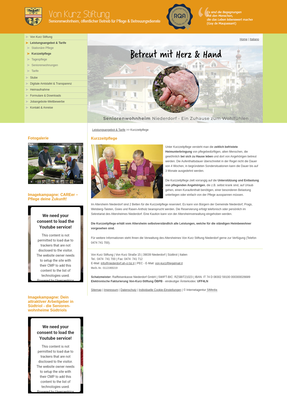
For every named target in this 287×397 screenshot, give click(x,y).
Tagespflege (39, 59)
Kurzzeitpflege (41, 53)
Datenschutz (128, 290)
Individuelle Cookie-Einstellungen (160, 290)
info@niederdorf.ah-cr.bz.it (118, 263)
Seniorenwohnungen (45, 65)
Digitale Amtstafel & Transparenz (51, 83)
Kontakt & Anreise (41, 107)
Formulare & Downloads (45, 95)
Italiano (254, 39)
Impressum (111, 290)
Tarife (35, 71)
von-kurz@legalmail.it (169, 263)
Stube (34, 77)
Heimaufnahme (40, 89)
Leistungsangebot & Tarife (48, 43)
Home (243, 39)
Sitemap (96, 290)
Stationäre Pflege (43, 48)
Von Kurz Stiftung (41, 37)
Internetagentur (202, 290)
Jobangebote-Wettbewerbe (47, 101)
